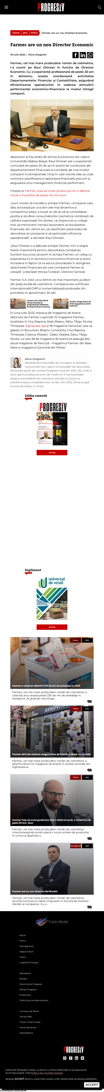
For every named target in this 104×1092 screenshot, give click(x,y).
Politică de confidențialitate (34, 1000)
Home (16, 32)
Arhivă (52, 453)
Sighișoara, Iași (35, 326)
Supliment (33, 570)
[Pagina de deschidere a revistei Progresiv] (52, 925)
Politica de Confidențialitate (47, 1073)
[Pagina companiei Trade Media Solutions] (73, 1052)
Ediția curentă (36, 395)
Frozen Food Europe (30, 1022)
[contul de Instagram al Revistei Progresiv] (65, 1058)
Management (75, 846)
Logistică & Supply (29, 962)
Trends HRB (26, 1016)
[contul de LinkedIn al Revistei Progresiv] (77, 1058)
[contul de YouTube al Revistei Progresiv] (83, 1058)
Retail (23, 935)
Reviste (23, 978)
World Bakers (26, 1033)
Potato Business (28, 1027)
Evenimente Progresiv (31, 984)
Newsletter (25, 973)
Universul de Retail (29, 1011)
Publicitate (25, 995)
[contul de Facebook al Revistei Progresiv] (71, 1058)
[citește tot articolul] (88, 700)
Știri (25, 32)
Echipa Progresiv (28, 989)
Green (75, 640)
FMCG (34, 32)
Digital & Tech (27, 951)
